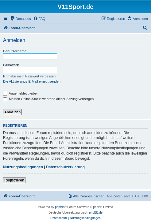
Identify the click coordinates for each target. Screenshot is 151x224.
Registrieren (14, 180)
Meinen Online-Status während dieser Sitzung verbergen (48, 99)
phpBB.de (96, 212)
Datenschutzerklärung (65, 167)
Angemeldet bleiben (21, 93)
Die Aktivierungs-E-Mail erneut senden (31, 81)
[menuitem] (20, 18)
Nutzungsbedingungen (23, 167)
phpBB (59, 207)
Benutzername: (15, 51)
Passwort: (11, 65)
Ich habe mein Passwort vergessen (29, 76)
